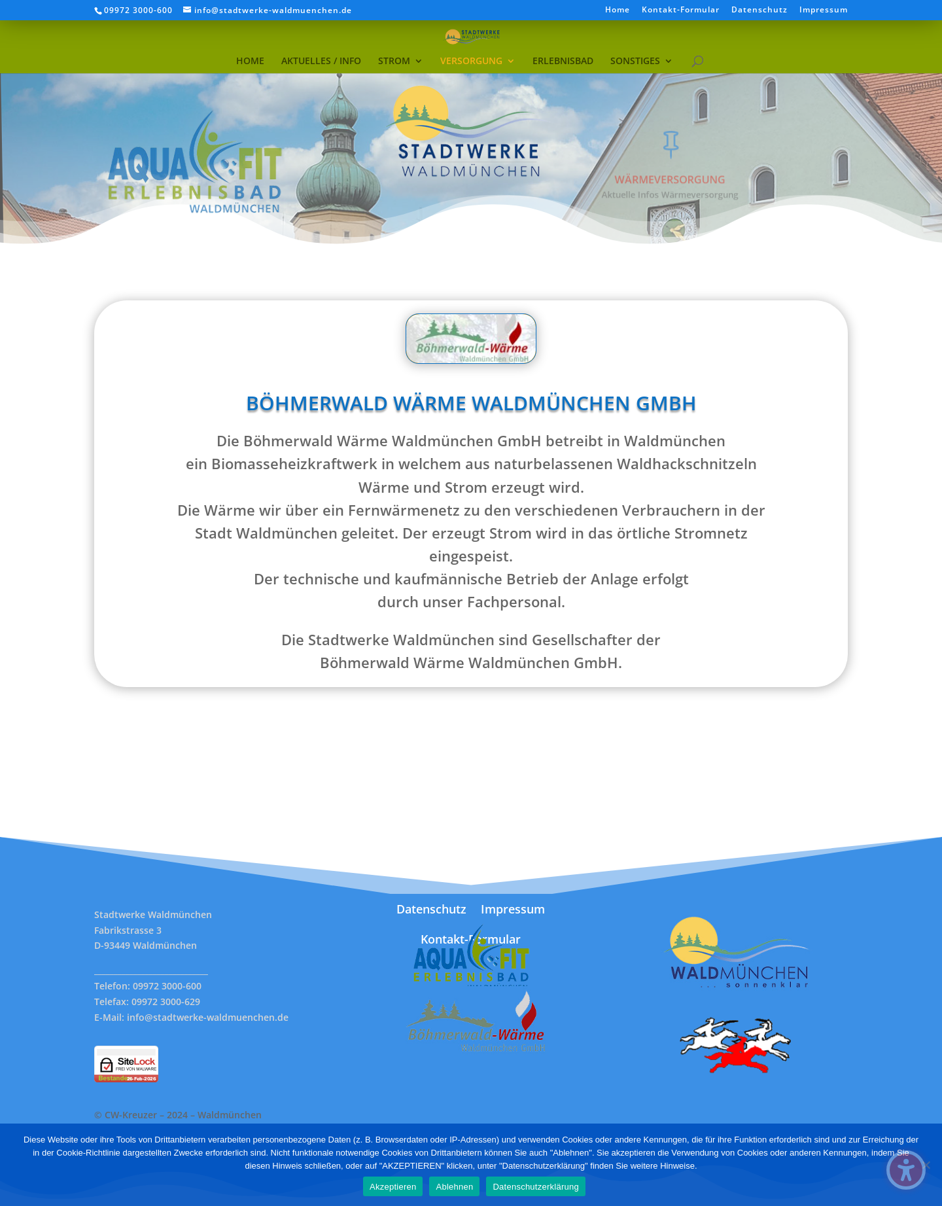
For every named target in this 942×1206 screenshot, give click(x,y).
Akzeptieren (393, 1187)
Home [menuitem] (617, 10)
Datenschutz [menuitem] (759, 10)
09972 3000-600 (138, 10)
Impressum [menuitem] (823, 10)
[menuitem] (250, 39)
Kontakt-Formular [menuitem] (681, 10)
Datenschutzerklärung (535, 1187)
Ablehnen (454, 1187)
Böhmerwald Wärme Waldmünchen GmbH (471, 410)
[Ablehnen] (925, 1164)
